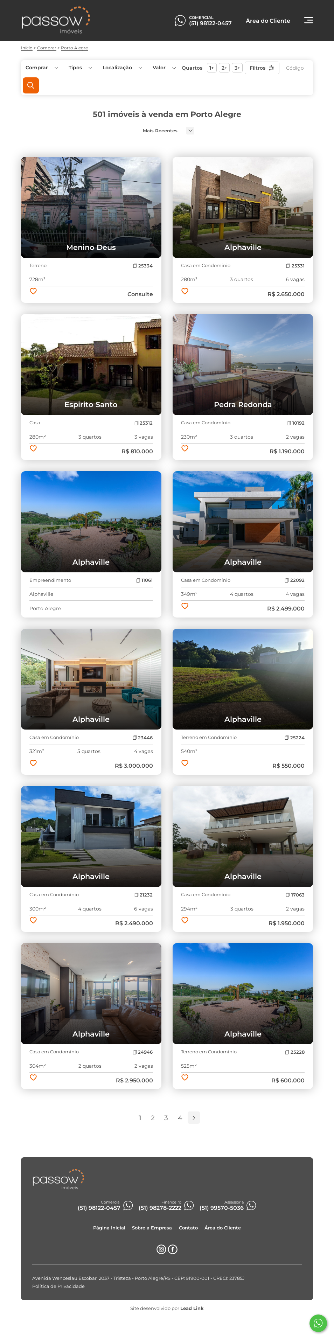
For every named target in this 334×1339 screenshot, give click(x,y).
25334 (143, 266)
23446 (143, 737)
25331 (295, 266)
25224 (294, 737)
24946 (143, 1052)
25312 (143, 423)
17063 (295, 895)
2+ (224, 68)
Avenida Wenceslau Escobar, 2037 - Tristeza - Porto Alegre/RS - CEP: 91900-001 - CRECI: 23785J (138, 1278)
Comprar (46, 47)
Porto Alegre (74, 47)
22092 (294, 580)
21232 (143, 895)
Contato (188, 1227)
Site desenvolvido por (167, 1308)
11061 (144, 580)
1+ (211, 68)
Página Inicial (109, 1227)
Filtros (262, 68)
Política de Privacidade (58, 1286)
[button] (164, 68)
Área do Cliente (222, 1227)
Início (27, 47)
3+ (237, 68)
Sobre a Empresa (152, 1227)
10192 (295, 423)
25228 (294, 1052)
